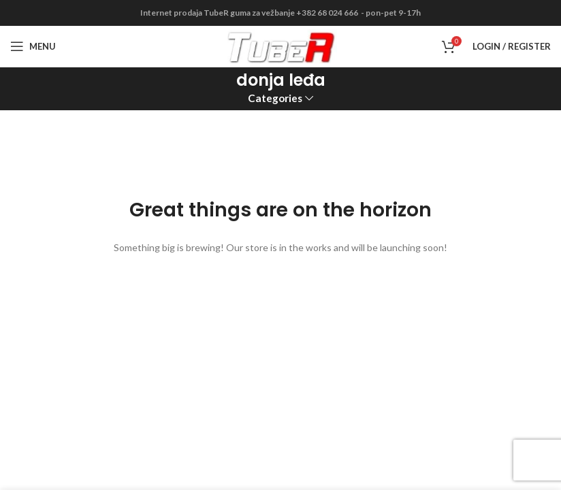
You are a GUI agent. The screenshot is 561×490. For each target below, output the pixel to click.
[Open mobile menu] (33, 46)
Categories (275, 98)
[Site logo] (281, 45)
